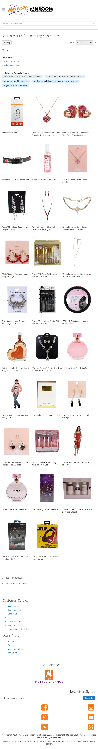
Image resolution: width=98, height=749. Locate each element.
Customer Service (15, 610)
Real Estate (12, 653)
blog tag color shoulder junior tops (16, 81)
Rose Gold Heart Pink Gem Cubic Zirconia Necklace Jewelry (46, 133)
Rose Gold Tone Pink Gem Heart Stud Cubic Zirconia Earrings (75, 133)
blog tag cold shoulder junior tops (15, 86)
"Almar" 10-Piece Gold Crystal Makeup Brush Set (44, 275)
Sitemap (11, 625)
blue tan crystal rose (10, 61)
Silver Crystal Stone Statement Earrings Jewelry (15, 322)
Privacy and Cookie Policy (18, 629)
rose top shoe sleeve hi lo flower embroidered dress (22, 76)
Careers (11, 645)
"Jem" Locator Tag (9, 132)
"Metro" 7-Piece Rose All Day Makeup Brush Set (44, 463)
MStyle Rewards (14, 621)
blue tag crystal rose (10, 65)
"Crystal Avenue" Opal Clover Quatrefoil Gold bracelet (74, 228)
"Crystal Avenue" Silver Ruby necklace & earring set (44, 228)
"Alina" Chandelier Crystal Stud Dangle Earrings (15, 228)
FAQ (9, 617)
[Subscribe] (89, 698)
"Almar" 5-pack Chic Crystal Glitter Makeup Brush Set (46, 322)
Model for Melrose (15, 649)
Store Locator (13, 606)
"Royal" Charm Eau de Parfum (14, 509)
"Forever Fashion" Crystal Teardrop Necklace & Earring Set (47, 369)
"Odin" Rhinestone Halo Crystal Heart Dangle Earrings (15, 463)
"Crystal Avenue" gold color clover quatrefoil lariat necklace (76, 275)
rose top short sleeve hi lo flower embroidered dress (65, 76)
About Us (11, 641)
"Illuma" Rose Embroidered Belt (15, 179)
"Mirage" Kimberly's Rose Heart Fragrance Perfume (15, 369)
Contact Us (12, 614)
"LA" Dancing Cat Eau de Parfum (45, 509)
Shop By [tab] (6, 42)
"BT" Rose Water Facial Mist (44, 179)
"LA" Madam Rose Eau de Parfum (46, 415)
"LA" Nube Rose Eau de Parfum (75, 368)
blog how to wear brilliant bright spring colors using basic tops (56, 81)
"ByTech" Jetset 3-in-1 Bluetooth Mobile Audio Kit (15, 557)
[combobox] (49, 24)
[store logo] (31, 9)
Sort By (72, 42)
